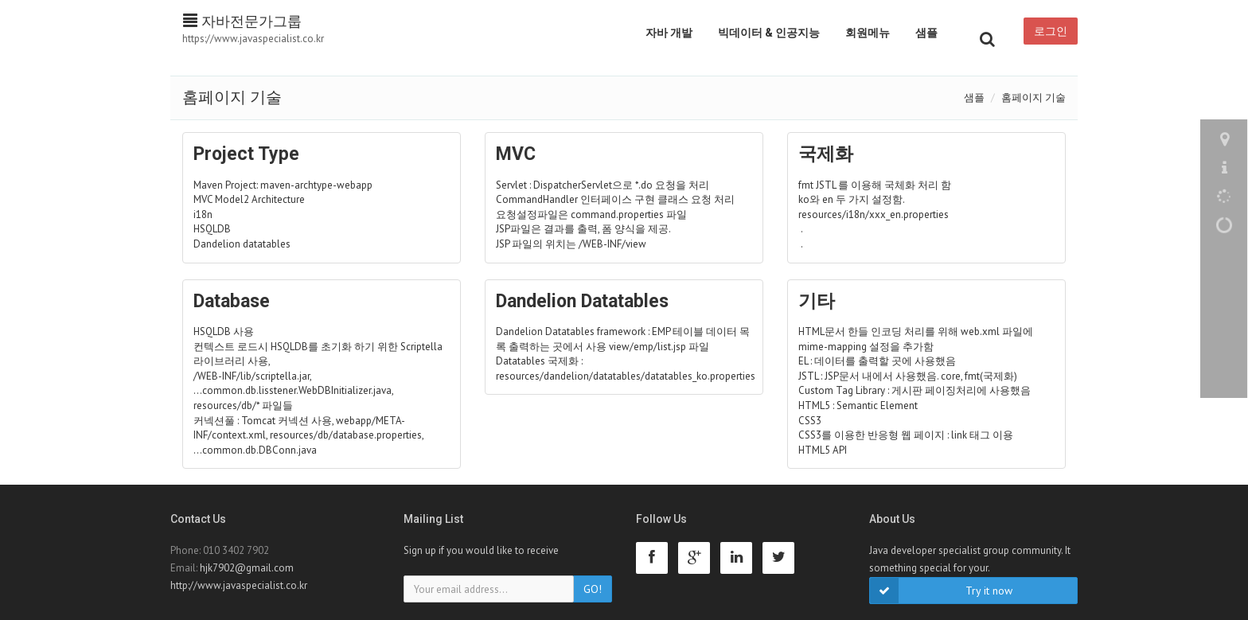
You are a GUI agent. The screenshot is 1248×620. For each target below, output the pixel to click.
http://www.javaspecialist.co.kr (238, 585)
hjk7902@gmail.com (247, 568)
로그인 (1050, 31)
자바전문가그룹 (242, 21)
